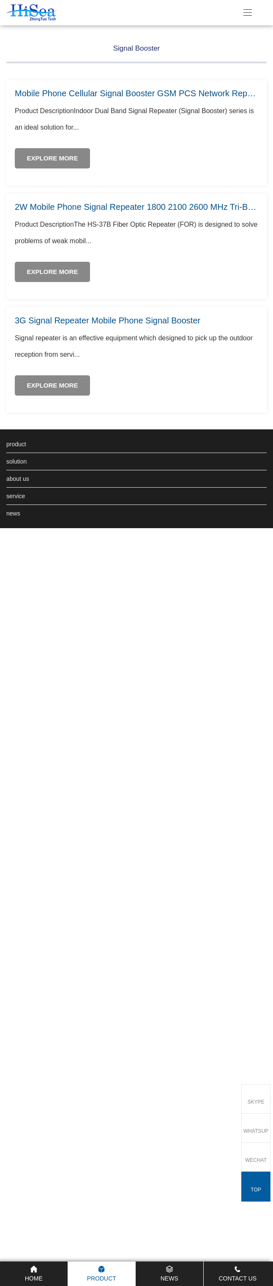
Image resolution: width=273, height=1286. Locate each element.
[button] (257, 187)
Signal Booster (136, 185)
